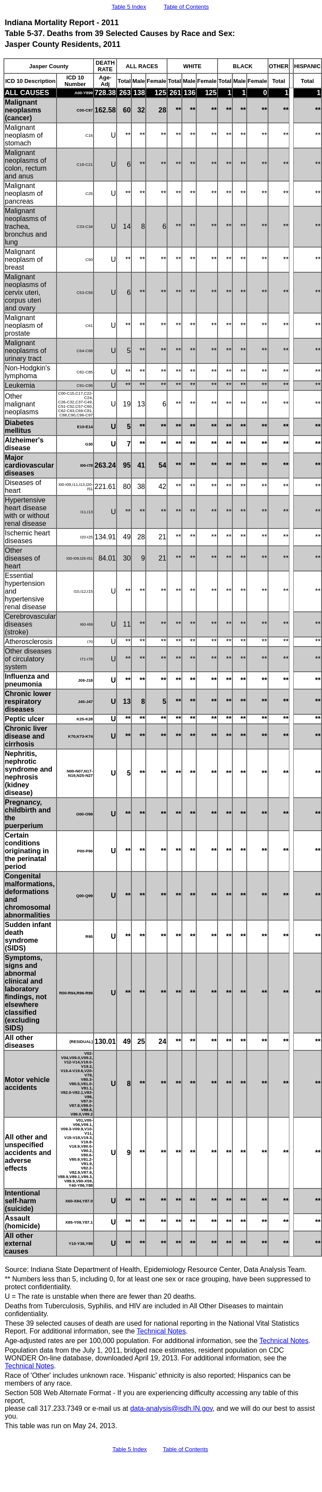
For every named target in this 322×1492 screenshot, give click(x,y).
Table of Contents (186, 6)
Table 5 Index (128, 6)
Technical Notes (161, 1331)
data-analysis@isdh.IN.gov (171, 1408)
